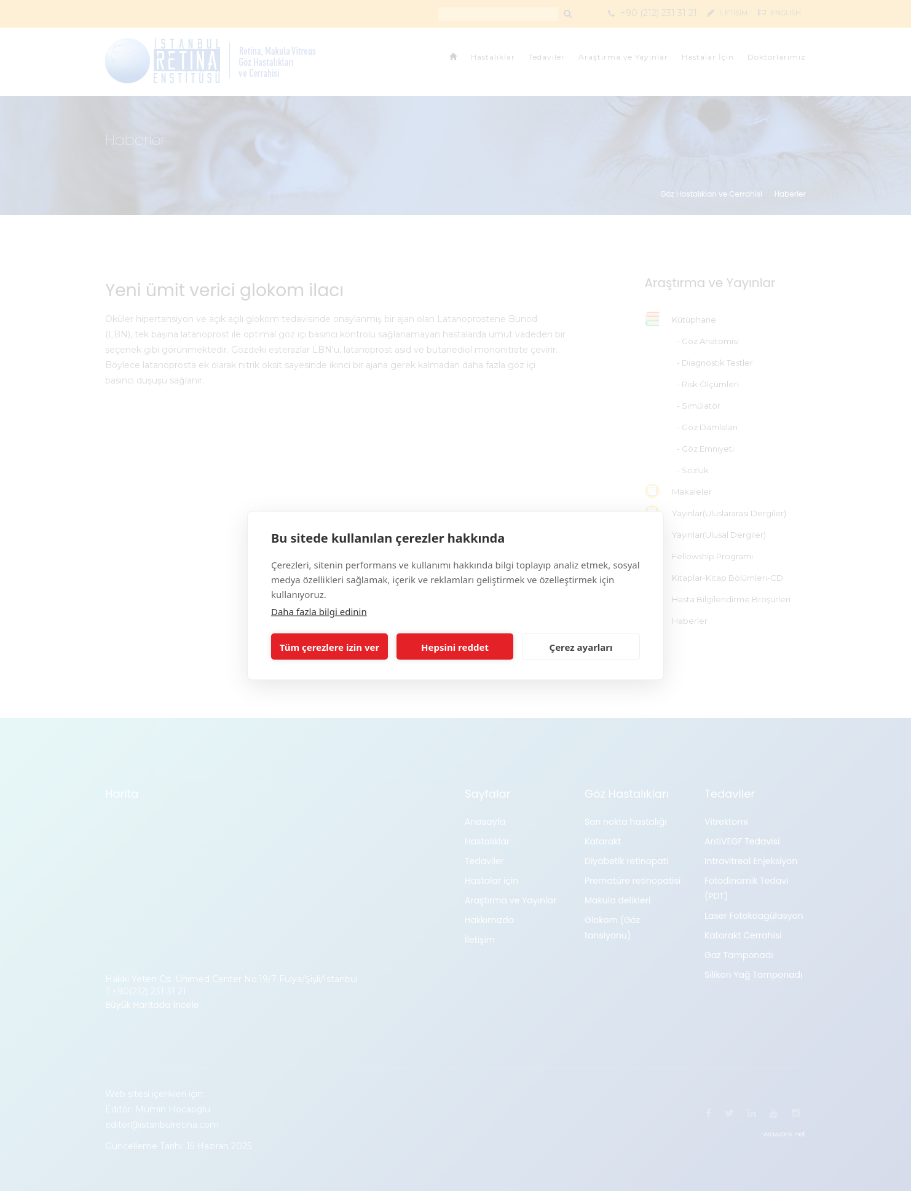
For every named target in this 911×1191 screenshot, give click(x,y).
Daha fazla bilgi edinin (319, 611)
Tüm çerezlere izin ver (329, 646)
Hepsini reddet (455, 646)
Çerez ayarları (581, 646)
